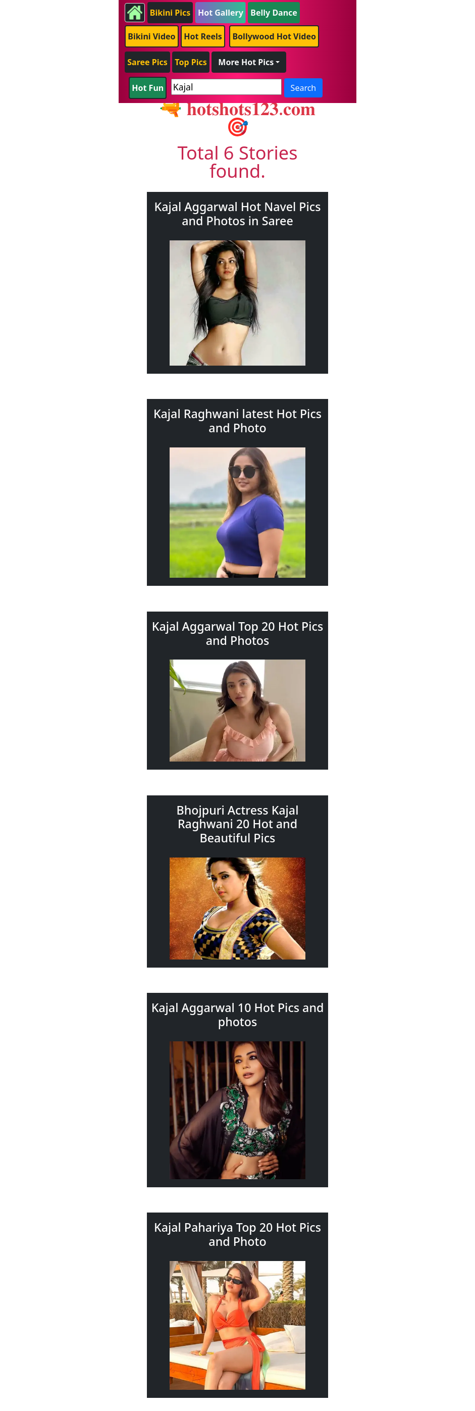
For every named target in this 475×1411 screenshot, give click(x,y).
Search (303, 87)
